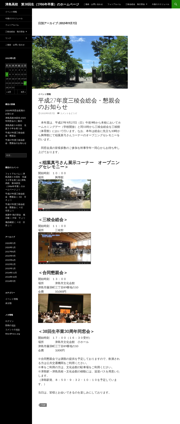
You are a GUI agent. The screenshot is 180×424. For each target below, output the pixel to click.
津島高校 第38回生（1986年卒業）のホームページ (42, 4)
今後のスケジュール (160, 4)
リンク (8, 38)
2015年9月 (10, 255)
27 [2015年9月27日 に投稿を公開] (25, 83)
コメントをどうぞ (68, 113)
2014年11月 (11, 272)
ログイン (9, 321)
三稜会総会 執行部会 (135, 4)
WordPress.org (12, 333)
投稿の (10, 325)
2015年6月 (10, 260)
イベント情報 (44, 94)
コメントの (12, 329)
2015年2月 (10, 264)
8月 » (23, 92)
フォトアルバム (114, 4)
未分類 (8, 303)
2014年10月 (11, 277)
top (43, 405)
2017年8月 (10, 251)
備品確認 (9, 222)
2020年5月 (10, 243)
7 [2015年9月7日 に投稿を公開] (7, 74)
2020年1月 (10, 247)
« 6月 (8, 92)
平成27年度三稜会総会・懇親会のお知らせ (79, 103)
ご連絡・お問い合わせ (93, 4)
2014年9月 (10, 281)
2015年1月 (10, 268)
